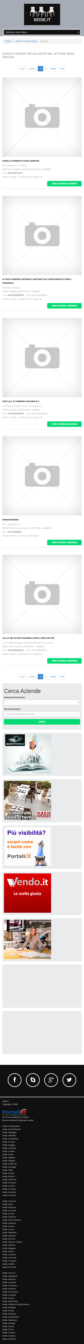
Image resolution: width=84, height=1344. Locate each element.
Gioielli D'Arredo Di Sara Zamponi (20, 161)
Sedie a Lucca (8, 1229)
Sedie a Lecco (8, 1298)
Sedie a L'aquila (9, 1295)
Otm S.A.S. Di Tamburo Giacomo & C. (21, 401)
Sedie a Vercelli (9, 1267)
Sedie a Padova (9, 1307)
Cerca (42, 721)
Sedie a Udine (8, 1264)
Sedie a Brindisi (9, 1135)
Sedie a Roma (8, 1251)
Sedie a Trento (8, 1332)
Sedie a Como (8, 1213)
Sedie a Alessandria (11, 1126)
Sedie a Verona (9, 1339)
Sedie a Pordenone (10, 1317)
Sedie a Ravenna (9, 1320)
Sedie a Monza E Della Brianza (15, 1304)
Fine (62, 68)
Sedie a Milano (8, 1157)
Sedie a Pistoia (8, 1245)
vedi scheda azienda (64, 183)
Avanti (53, 68)
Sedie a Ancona (9, 1201)
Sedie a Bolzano (9, 1207)
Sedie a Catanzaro (10, 1138)
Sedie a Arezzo (8, 1273)
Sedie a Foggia (8, 1145)
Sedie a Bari (7, 1204)
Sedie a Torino (8, 1185)
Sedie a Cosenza (9, 1285)
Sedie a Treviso (9, 1189)
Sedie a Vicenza (9, 1195)
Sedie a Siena (8, 1326)
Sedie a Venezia (9, 1192)
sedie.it (5, 1101)
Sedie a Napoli (8, 1160)
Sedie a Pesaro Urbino (12, 1242)
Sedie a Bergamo (9, 1276)
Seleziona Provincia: (14, 697)
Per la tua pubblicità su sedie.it (15, 1117)
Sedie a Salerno (9, 1179)
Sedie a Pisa (7, 1170)
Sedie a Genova (9, 1148)
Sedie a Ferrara (9, 1216)
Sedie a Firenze (9, 1288)
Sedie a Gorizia (9, 1223)
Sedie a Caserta (9, 1210)
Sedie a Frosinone (10, 1291)
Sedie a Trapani (9, 1260)
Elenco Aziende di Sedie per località (17, 1120)
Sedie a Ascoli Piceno (11, 1129)
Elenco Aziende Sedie (26, 41)
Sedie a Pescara (9, 1313)
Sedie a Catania (9, 1282)
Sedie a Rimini (8, 1176)
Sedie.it (8, 41)
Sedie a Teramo (9, 1257)
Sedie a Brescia (9, 1279)
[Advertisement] (27, 985)
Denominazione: (12, 709)
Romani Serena (10, 519)
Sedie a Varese (8, 1335)
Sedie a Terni (8, 1329)
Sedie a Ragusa (9, 1248)
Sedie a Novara (9, 1235)
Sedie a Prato (8, 1173)
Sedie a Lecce (8, 1226)
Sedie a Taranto (9, 1182)
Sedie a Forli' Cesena (11, 1220)
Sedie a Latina (8, 1151)
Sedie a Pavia (8, 1310)
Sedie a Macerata (10, 1301)
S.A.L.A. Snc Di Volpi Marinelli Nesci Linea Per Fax (28, 638)
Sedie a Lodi (7, 1154)
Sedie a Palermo (9, 1163)
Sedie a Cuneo (8, 1141)
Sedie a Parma (8, 1238)
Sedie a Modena (9, 1232)
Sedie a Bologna (9, 1132)
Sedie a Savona (9, 1254)
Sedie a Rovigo (8, 1323)
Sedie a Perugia (9, 1167)
